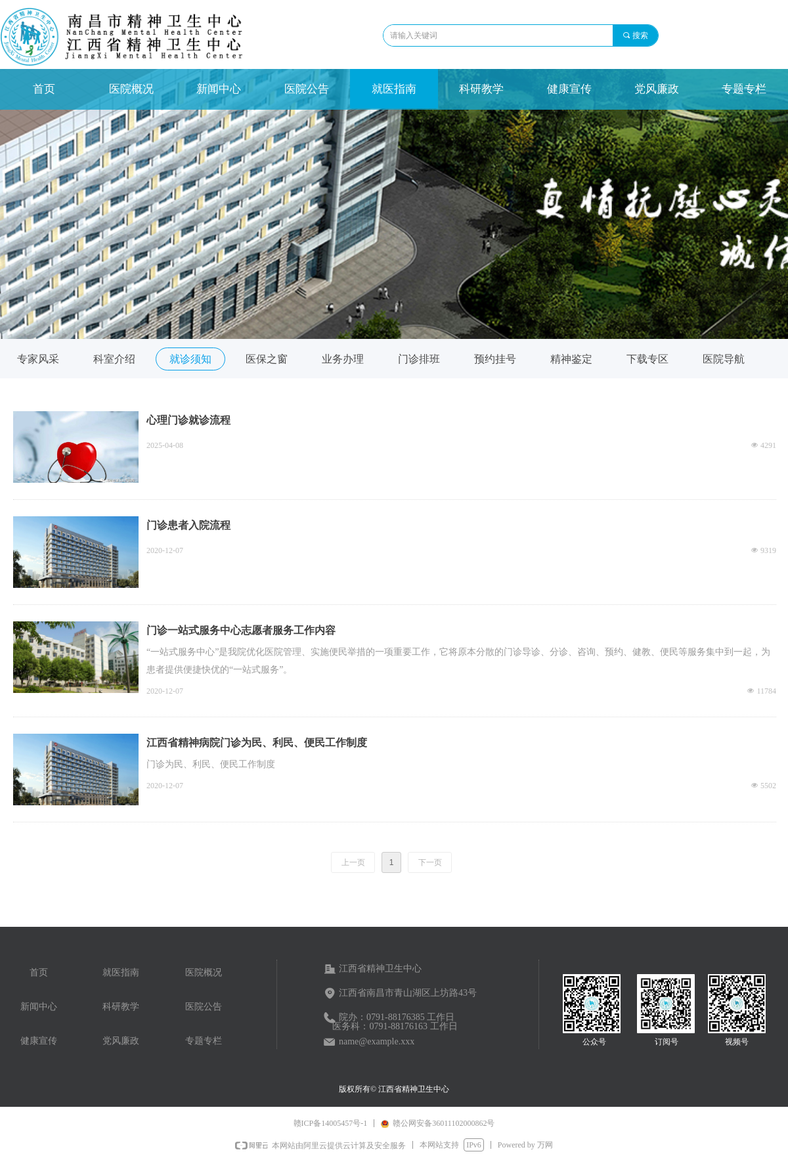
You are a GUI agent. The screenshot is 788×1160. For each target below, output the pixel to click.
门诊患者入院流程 (188, 525)
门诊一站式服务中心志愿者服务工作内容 (241, 630)
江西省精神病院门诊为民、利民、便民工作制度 (256, 742)
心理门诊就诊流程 (188, 420)
